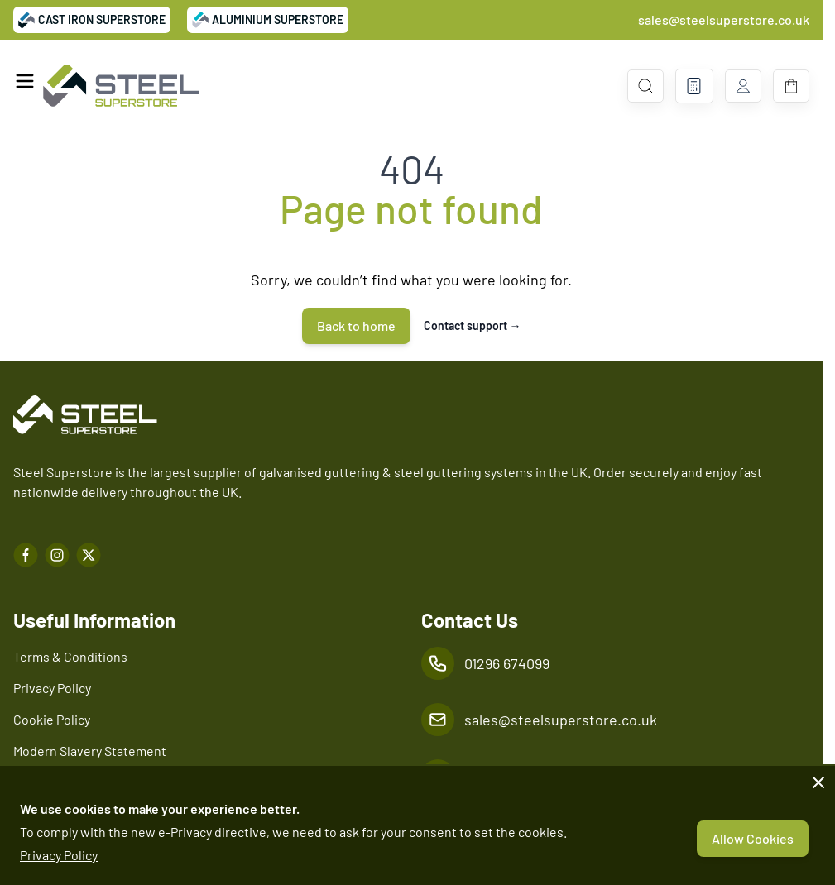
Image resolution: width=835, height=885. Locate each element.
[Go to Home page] (121, 86)
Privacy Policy (59, 855)
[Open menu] (24, 81)
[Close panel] (818, 782)
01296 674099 (506, 663)
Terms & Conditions (70, 656)
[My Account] (743, 86)
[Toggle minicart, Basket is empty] (791, 86)
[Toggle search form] (645, 86)
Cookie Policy (51, 719)
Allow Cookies (753, 838)
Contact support (472, 325)
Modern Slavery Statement (89, 750)
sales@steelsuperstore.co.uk (723, 19)
